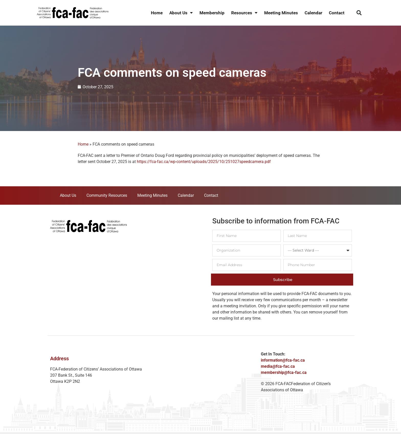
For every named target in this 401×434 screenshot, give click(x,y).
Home (157, 12)
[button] (359, 13)
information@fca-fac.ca (283, 360)
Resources (244, 13)
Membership (212, 12)
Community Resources (106, 195)
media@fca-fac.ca (278, 366)
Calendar (313, 12)
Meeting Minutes (281, 12)
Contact (336, 12)
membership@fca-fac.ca (284, 372)
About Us (181, 13)
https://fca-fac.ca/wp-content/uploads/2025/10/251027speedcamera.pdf (204, 161)
